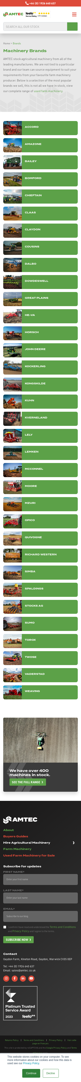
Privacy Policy (31, 1063)
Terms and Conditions (63, 927)
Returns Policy (12, 1040)
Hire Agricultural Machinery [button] (26, 842)
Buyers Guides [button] (15, 836)
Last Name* (13, 890)
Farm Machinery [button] (17, 849)
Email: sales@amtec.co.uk (19, 970)
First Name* (13, 872)
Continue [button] (31, 1073)
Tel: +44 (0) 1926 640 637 (18, 966)
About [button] (8, 830)
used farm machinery (48, 91)
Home (6, 43)
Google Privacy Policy (56, 1047)
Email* (9, 909)
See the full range (26, 782)
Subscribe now (17, 939)
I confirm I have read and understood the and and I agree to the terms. (42, 929)
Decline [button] (50, 1073)
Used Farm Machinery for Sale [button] (29, 855)
